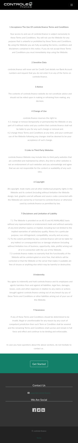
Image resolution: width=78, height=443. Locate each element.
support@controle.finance (40, 393)
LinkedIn (43, 410)
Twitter (39, 410)
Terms (39, 438)
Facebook (34, 410)
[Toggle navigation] (72, 5)
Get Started (39, 363)
